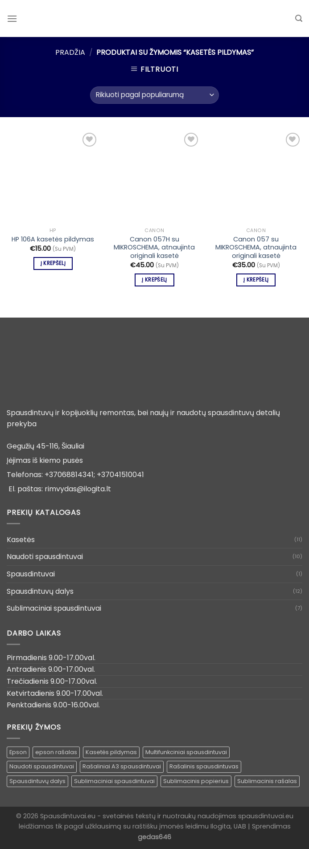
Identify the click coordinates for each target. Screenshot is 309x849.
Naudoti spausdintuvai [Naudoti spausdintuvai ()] (41, 766)
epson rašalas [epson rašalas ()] (56, 752)
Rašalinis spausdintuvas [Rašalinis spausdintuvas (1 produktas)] (204, 766)
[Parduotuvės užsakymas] (154, 95)
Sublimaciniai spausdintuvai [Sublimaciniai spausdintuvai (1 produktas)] (114, 781)
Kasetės (21, 540)
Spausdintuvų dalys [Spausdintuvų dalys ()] (37, 781)
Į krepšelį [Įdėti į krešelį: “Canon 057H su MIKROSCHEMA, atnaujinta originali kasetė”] (154, 279)
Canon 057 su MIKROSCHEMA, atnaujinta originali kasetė (256, 247)
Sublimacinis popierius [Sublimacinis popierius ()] (196, 781)
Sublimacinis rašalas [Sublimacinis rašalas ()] (267, 781)
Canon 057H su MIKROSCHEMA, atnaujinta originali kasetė (154, 247)
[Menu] (12, 18)
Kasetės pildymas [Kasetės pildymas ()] (111, 752)
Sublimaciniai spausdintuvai (54, 608)
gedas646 (154, 837)
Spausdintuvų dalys (40, 591)
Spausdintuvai (31, 574)
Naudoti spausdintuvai (45, 556)
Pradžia (70, 52)
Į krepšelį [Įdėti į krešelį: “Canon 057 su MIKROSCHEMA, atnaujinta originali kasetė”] (255, 279)
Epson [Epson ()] (18, 752)
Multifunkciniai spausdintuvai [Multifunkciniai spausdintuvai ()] (186, 752)
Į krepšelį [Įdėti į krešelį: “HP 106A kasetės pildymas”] (53, 263)
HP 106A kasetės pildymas (53, 239)
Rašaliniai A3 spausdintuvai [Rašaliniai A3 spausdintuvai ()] (121, 766)
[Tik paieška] (298, 18)
